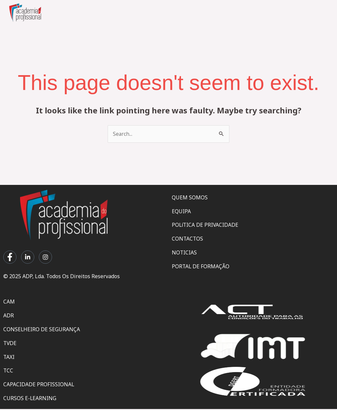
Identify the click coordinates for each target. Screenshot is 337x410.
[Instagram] (45, 257)
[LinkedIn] (27, 257)
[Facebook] (9, 257)
